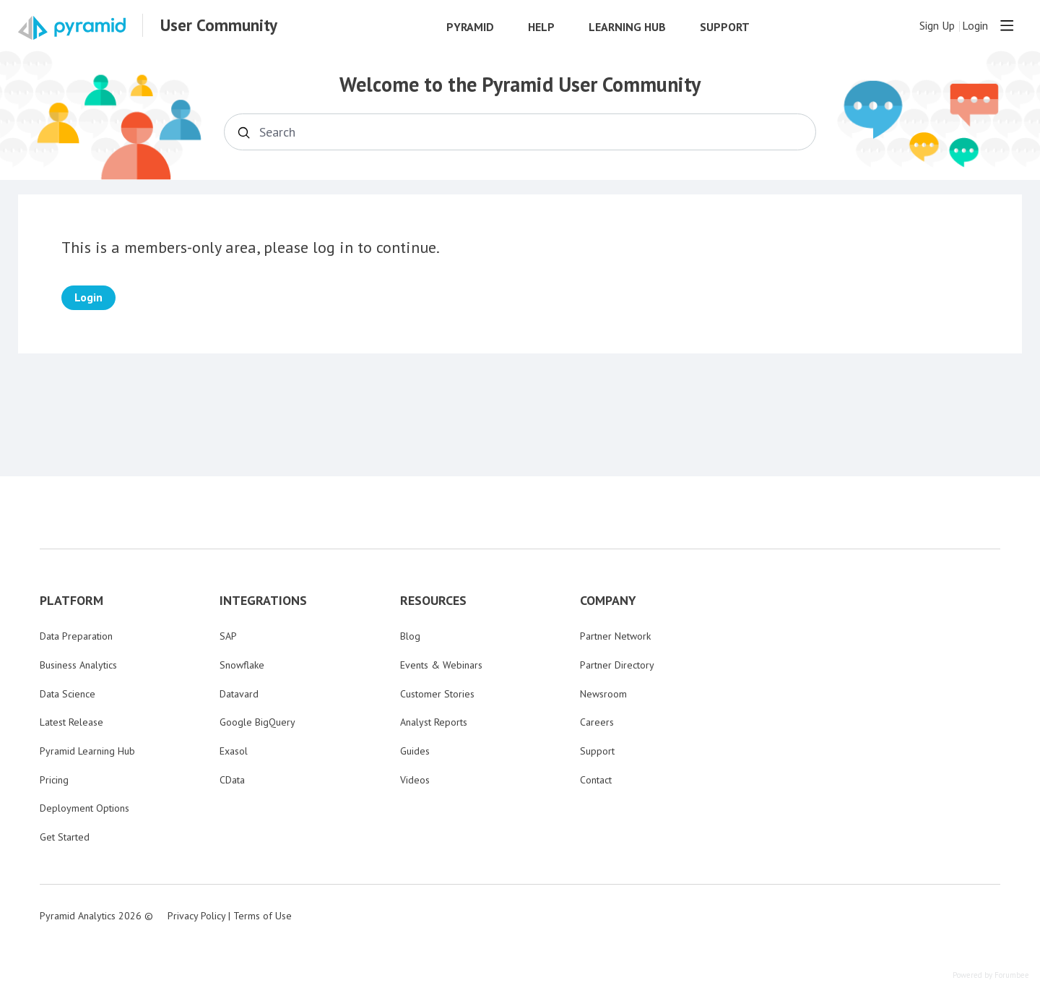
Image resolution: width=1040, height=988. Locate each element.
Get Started (65, 836)
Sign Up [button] (937, 26)
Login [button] (975, 26)
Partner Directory (617, 664)
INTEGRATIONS (263, 601)
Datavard (239, 693)
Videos (415, 779)
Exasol (234, 750)
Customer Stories (437, 693)
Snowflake (242, 664)
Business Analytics (78, 664)
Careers (597, 722)
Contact (596, 779)
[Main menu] (1007, 25)
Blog (410, 636)
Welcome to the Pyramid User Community (520, 84)
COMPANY (608, 601)
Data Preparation (76, 636)
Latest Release (71, 722)
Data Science (67, 693)
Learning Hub (627, 27)
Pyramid (470, 27)
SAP (228, 636)
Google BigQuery (257, 722)
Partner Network (615, 636)
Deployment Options (84, 808)
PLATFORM (71, 601)
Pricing (54, 779)
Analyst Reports (433, 722)
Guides (415, 750)
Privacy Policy (196, 915)
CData (232, 779)
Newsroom (603, 693)
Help (541, 27)
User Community (218, 25)
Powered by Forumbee (991, 975)
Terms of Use (262, 915)
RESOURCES (433, 601)
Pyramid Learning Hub (87, 750)
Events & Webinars (441, 664)
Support (725, 27)
